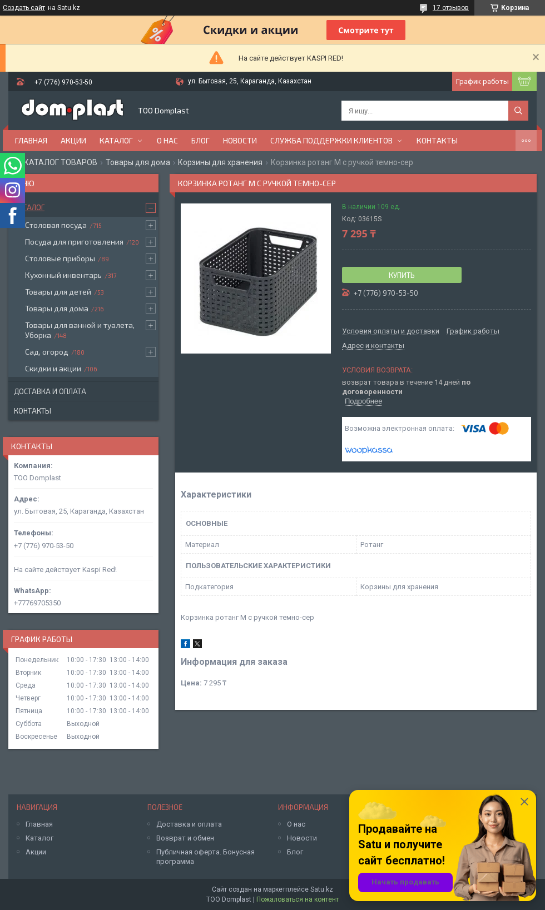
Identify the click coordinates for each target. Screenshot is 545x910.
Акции (73, 140)
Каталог (116, 140)
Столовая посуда (56, 225)
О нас (167, 140)
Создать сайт (24, 8)
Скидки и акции (53, 368)
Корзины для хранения (220, 162)
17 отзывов (451, 8)
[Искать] (518, 111)
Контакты (437, 140)
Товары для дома (138, 162)
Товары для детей (58, 291)
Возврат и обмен (185, 838)
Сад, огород (46, 351)
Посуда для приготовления (74, 241)
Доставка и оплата (50, 391)
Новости (240, 140)
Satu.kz (321, 889)
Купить (402, 275)
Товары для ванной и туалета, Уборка (80, 330)
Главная (31, 140)
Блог (200, 140)
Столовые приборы (60, 258)
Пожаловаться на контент (297, 899)
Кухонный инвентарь (63, 275)
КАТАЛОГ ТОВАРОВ (60, 162)
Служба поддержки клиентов (331, 140)
